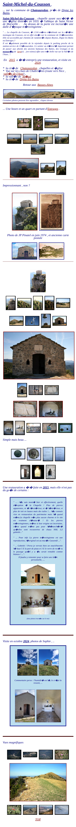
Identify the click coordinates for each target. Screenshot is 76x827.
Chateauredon (28, 68)
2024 (38, 62)
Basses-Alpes (45, 84)
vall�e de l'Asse (13, 73)
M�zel (26, 76)
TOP (38, 819)
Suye (19, 51)
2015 (12, 60)
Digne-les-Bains (29, 79)
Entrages (53, 108)
